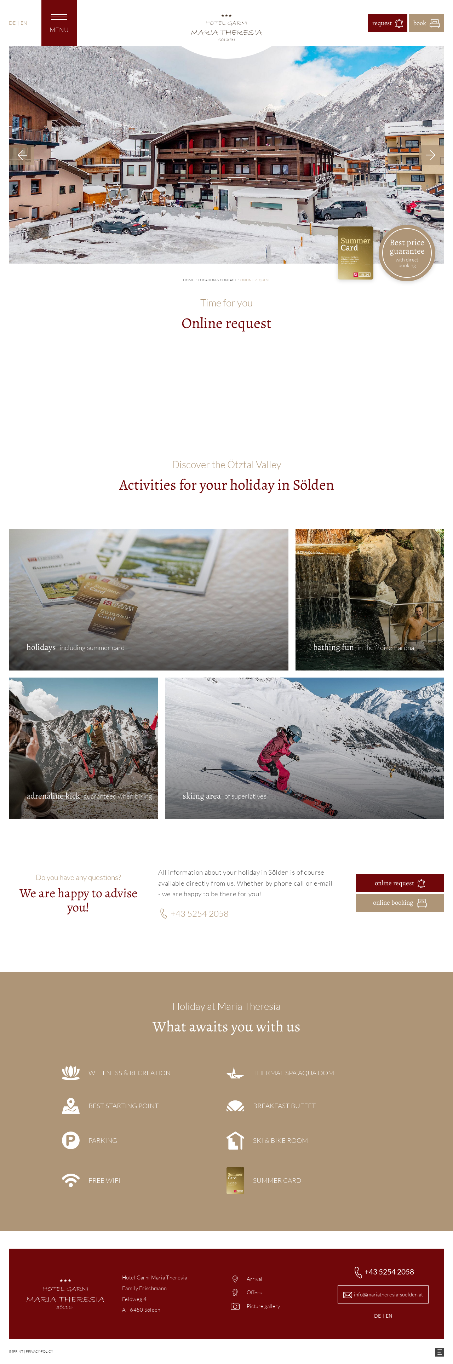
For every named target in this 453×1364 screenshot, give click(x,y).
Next (431, 155)
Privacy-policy (39, 1351)
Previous (21, 155)
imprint (16, 1351)
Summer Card (277, 1180)
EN (24, 23)
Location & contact (217, 280)
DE (12, 23)
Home (188, 280)
